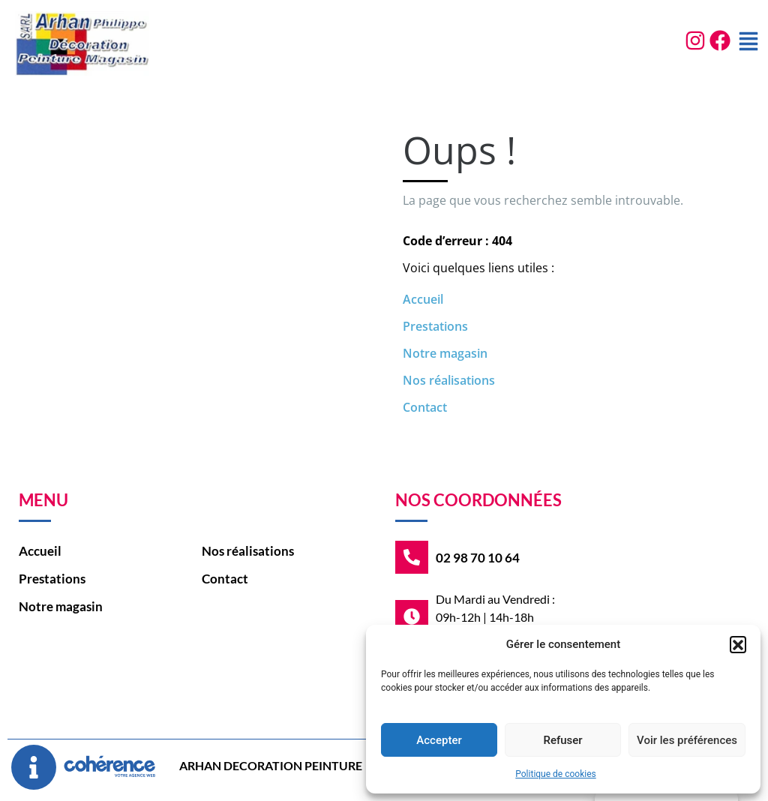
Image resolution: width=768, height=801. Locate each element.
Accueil (423, 299)
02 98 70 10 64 (478, 558)
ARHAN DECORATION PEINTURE (270, 765)
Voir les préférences (687, 740)
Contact (425, 407)
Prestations (435, 326)
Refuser (562, 740)
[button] (738, 644)
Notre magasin (445, 353)
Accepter (438, 740)
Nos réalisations (449, 380)
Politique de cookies (555, 774)
